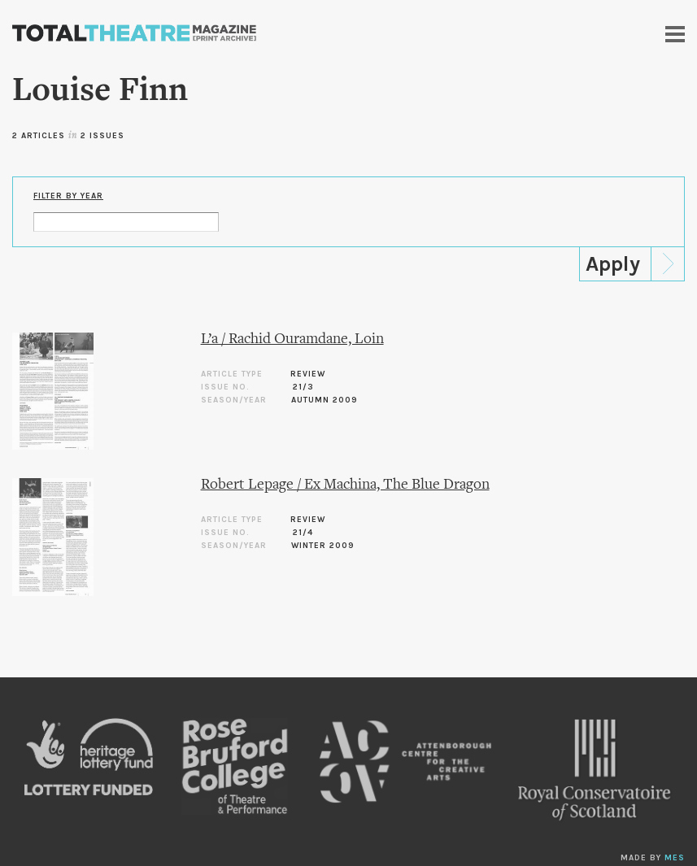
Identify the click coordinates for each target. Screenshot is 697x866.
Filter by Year (68, 196)
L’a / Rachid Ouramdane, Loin (292, 339)
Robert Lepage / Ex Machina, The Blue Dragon (345, 485)
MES (674, 858)
